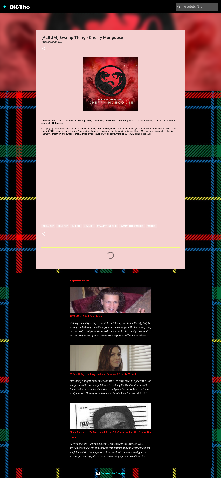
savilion (88, 226)
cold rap (63, 226)
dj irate (76, 226)
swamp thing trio (107, 226)
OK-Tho (20, 6)
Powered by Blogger (110, 473)
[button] (43, 48)
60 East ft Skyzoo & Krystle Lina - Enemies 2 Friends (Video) (103, 374)
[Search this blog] (200, 7)
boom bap (48, 226)
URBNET (151, 226)
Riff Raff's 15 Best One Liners (86, 316)
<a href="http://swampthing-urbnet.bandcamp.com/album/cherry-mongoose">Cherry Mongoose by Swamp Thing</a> (71, 181)
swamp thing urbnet (132, 226)
